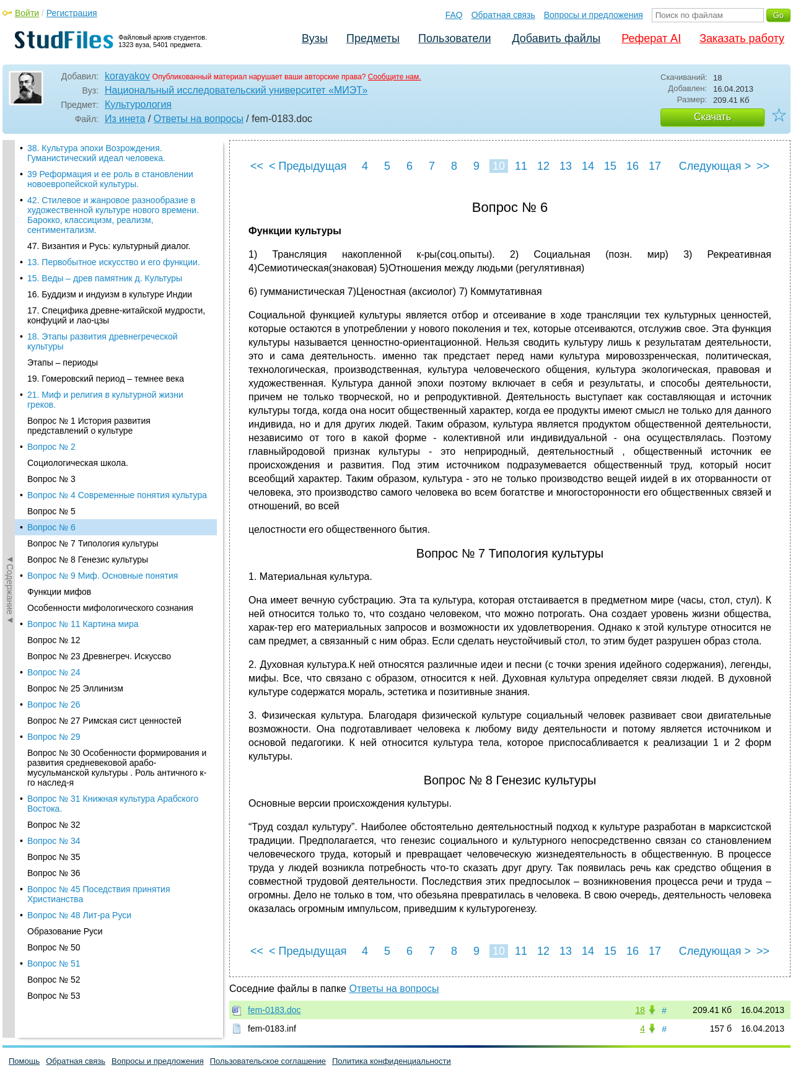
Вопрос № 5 (51, 151)
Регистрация (71, 13)
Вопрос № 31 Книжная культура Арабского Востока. (112, 443)
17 (655, 166)
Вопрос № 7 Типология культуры (93, 183)
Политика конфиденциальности (391, 1061)
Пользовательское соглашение (268, 1061)
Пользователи (454, 38)
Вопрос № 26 (54, 344)
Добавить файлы (556, 38)
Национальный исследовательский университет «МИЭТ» (236, 90)
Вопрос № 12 (54, 279)
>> (762, 166)
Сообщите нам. (394, 77)
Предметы (373, 38)
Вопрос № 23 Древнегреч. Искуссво (99, 296)
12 (543, 166)
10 (499, 166)
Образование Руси (65, 571)
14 (588, 166)
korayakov (127, 76)
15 (610, 166)
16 (632, 166)
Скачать (712, 117)
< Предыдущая (308, 166)
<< (256, 166)
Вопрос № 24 (54, 312)
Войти (27, 13)
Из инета (125, 118)
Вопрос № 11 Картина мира (83, 263)
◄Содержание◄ (10, 357)
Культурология (138, 104)
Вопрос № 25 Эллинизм (75, 328)
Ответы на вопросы (198, 118)
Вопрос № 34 (54, 480)
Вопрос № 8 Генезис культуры (87, 199)
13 (565, 166)
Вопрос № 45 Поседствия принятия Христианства (98, 533)
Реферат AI (651, 38)
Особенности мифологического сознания (110, 247)
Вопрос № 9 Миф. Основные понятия (102, 215)
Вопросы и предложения (593, 15)
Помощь (24, 1061)
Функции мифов (59, 231)
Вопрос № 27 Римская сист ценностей (104, 360)
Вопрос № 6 (51, 167)
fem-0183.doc (274, 1010)
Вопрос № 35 (54, 496)
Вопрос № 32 (54, 464)
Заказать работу (741, 38)
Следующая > (715, 166)
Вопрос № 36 (54, 512)
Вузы (315, 38)
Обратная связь (503, 15)
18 (640, 1010)
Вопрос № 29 (54, 376)
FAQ (454, 15)
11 (521, 166)
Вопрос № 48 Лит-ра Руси (79, 554)
